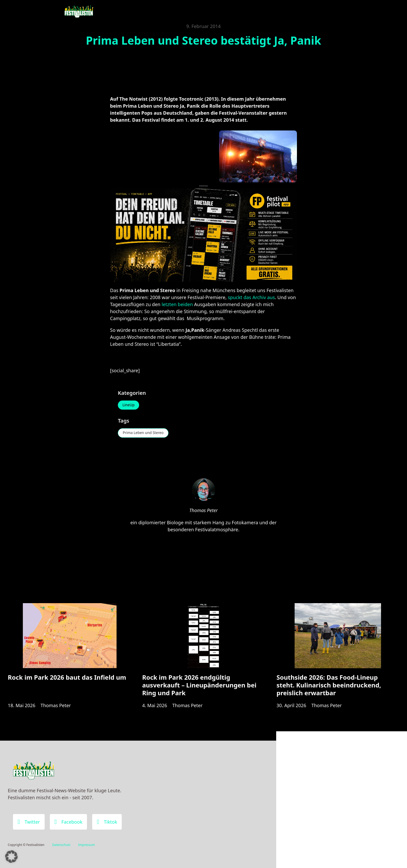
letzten (169, 304)
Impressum (86, 845)
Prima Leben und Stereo (143, 433)
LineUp (129, 405)
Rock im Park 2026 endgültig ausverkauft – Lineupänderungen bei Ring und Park (199, 685)
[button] (11, 856)
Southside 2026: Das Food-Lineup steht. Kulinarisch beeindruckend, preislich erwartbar (328, 685)
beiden (185, 304)
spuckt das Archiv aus (251, 297)
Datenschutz (61, 845)
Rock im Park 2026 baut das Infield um (67, 677)
